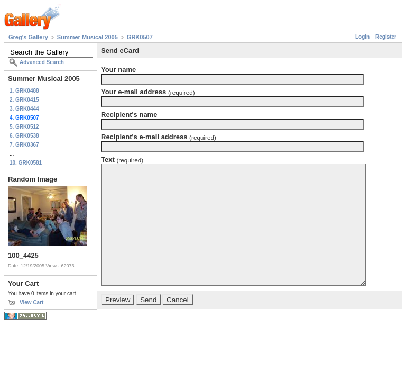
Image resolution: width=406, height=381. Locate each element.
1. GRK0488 (24, 91)
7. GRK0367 (24, 145)
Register (385, 37)
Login (362, 37)
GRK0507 (140, 37)
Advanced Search (42, 62)
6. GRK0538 (24, 136)
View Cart (31, 302)
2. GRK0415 (24, 100)
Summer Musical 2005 (87, 37)
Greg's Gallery (28, 37)
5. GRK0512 (24, 127)
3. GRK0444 (24, 109)
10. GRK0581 (26, 163)
